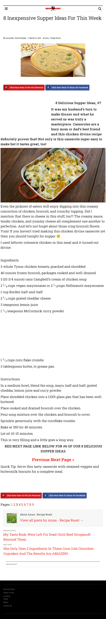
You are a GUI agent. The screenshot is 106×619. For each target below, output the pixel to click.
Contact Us (7, 606)
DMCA (5, 602)
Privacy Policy (9, 589)
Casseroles (9, 38)
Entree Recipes (20, 38)
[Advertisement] (53, 29)
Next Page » (62, 459)
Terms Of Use (8, 593)
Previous (41, 459)
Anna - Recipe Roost (52, 38)
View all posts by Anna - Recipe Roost (52, 520)
